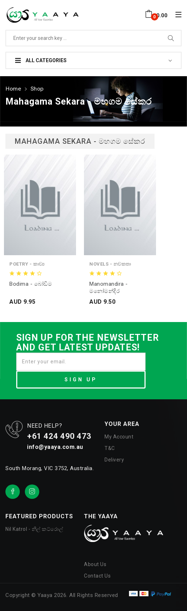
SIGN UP (80, 377)
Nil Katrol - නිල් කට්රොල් (34, 527)
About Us (95, 562)
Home (12, 87)
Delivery (114, 458)
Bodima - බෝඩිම (30, 282)
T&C (109, 446)
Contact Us (97, 573)
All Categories (41, 60)
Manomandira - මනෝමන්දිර (108, 285)
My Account (118, 435)
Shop (35, 87)
